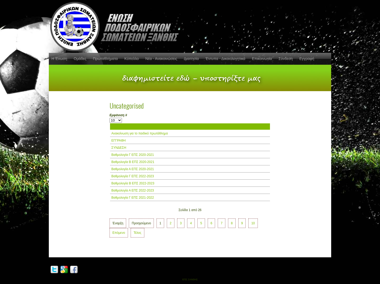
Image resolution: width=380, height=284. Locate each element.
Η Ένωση (59, 59)
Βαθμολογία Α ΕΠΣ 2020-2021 (132, 169)
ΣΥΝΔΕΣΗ (118, 148)
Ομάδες (80, 59)
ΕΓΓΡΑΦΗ (118, 140)
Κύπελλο (131, 59)
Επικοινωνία (262, 59)
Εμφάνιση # (118, 115)
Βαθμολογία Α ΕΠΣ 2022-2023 (132, 190)
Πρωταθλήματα (105, 59)
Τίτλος (116, 126)
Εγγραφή (306, 59)
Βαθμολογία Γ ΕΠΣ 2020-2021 (132, 155)
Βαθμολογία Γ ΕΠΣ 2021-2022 (132, 197)
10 (253, 223)
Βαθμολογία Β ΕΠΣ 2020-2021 (132, 162)
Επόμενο (118, 233)
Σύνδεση (286, 59)
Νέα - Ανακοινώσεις (161, 59)
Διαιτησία (191, 59)
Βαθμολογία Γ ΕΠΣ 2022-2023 (132, 176)
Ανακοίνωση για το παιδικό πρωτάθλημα (139, 133)
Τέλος (137, 233)
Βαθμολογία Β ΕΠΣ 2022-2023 (132, 183)
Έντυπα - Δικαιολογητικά (225, 59)
